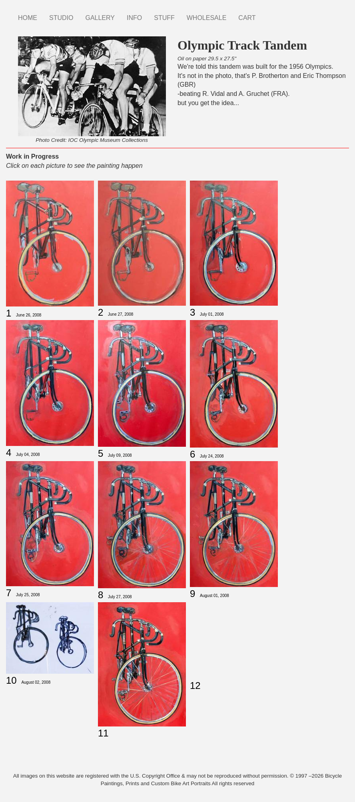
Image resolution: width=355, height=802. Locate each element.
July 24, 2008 (212, 456)
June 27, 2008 (120, 314)
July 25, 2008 (28, 595)
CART (246, 17)
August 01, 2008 (214, 595)
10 (11, 680)
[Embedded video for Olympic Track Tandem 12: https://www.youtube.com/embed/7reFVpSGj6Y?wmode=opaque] (234, 639)
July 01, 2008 (212, 314)
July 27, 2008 (120, 597)
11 (103, 733)
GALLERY (100, 17)
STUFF (164, 17)
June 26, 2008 (28, 315)
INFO (134, 17)
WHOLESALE (207, 17)
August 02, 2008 (35, 682)
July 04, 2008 (28, 454)
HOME (27, 17)
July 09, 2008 (120, 455)
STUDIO (61, 17)
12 (195, 685)
